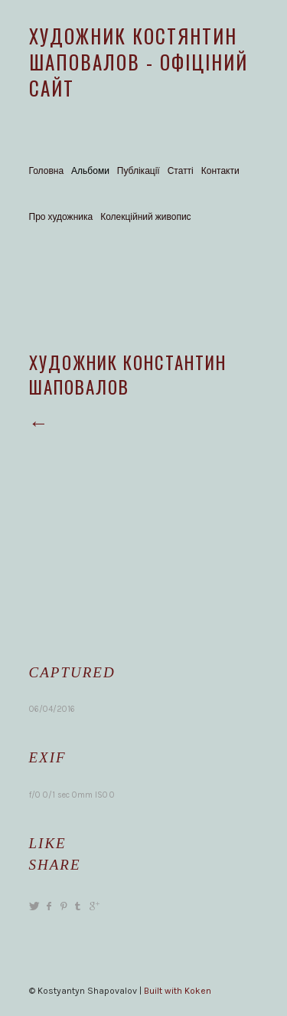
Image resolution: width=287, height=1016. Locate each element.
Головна (46, 171)
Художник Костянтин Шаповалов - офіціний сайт (138, 61)
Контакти (220, 171)
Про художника (61, 216)
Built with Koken (177, 990)
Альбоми (90, 171)
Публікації (138, 171)
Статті (181, 171)
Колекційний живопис (145, 216)
